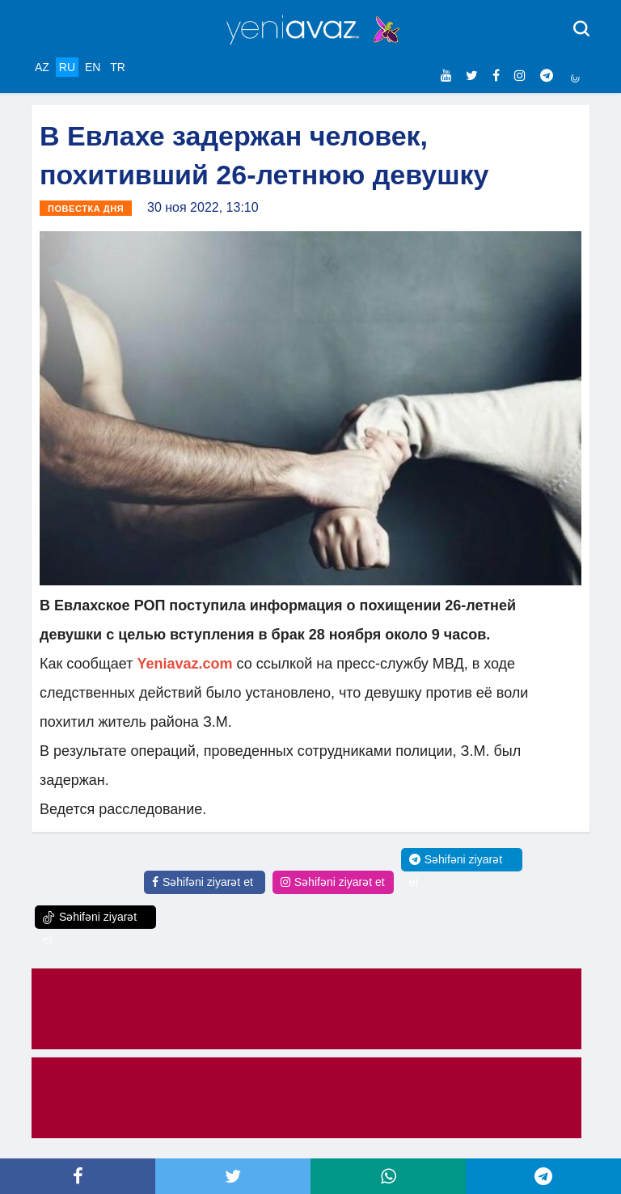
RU (67, 67)
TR (117, 67)
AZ (42, 67)
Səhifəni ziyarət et (202, 881)
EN (92, 67)
